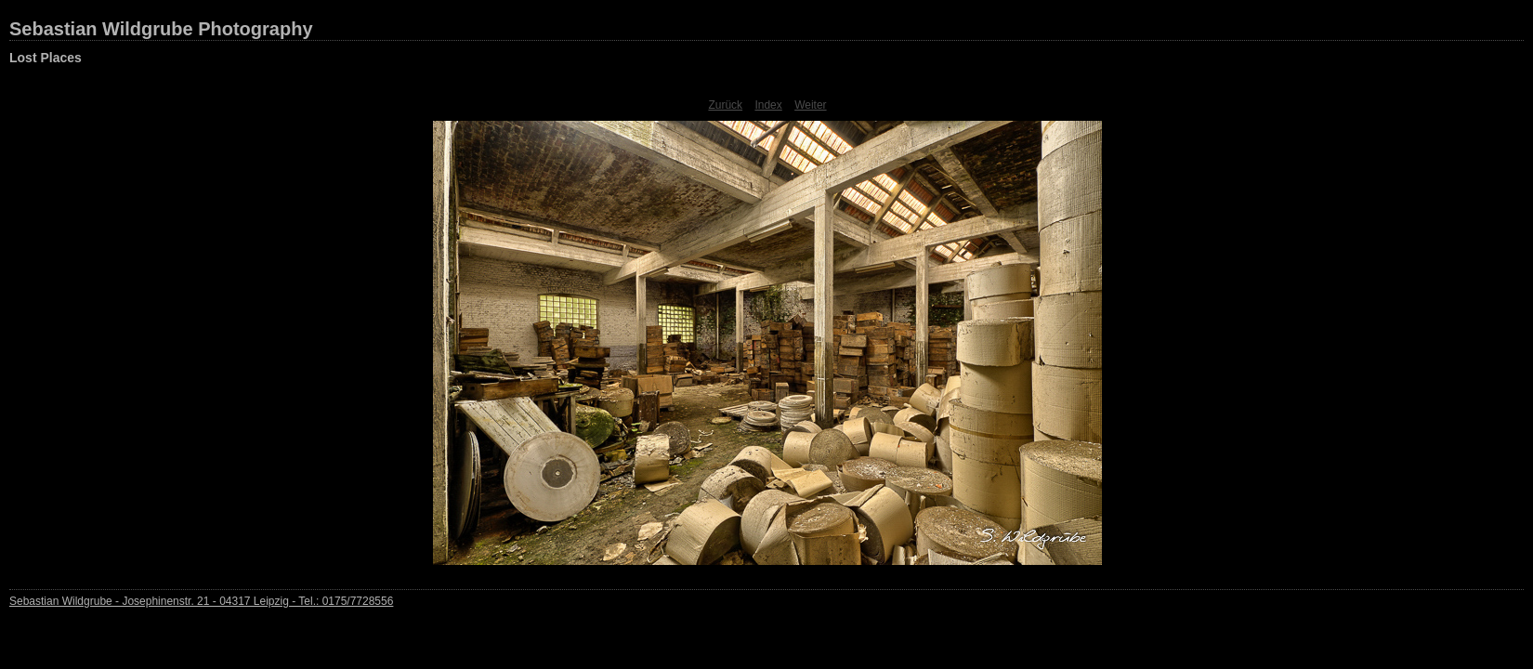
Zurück (725, 105)
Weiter (810, 105)
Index (767, 105)
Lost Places (45, 57)
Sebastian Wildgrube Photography (161, 29)
